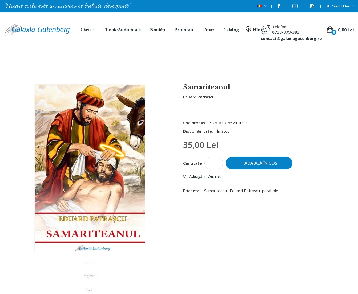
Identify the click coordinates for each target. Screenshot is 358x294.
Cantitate (192, 163)
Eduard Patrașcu (199, 97)
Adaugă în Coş (260, 163)
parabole (270, 190)
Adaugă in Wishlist (205, 176)
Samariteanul (186, 69)
